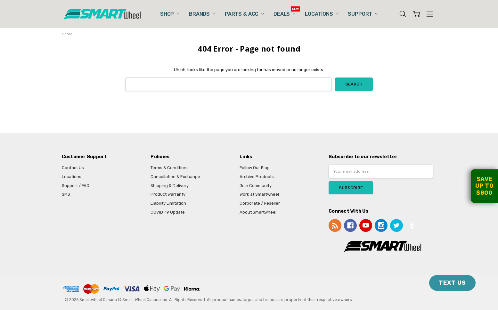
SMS (66, 194)
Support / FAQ (75, 185)
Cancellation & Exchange (175, 176)
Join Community (256, 185)
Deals (284, 14)
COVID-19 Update (168, 212)
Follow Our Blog (255, 167)
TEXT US (452, 282)
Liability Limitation (168, 203)
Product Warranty (168, 194)
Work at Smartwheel (259, 194)
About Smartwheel (258, 212)
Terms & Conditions (170, 167)
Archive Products (257, 176)
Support (363, 14)
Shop (169, 14)
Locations (321, 14)
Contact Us (73, 167)
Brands (202, 14)
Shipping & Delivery (170, 185)
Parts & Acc (244, 14)
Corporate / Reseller (260, 203)
